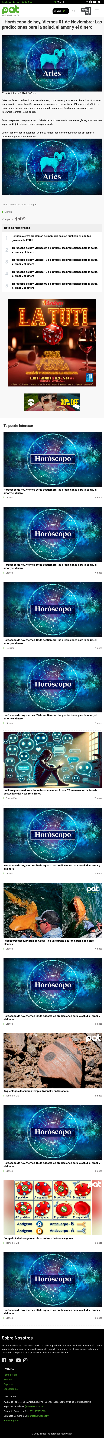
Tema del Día (12, 1095)
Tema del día (10, 1374)
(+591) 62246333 (34, 1406)
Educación (11, 798)
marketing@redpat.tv (38, 1416)
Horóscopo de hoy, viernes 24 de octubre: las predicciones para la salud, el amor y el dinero (55, 250)
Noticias (10, 648)
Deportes (8, 1384)
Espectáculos (11, 1389)
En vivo (59, 11)
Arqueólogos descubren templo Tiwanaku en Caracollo (36, 1091)
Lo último (6, 2)
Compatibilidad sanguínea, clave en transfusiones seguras (38, 1238)
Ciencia (9, 211)
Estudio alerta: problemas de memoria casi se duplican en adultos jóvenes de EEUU (52, 238)
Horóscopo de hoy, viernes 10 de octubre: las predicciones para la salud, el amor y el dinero (55, 274)
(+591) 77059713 (36, 1411)
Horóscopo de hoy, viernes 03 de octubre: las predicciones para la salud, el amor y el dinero (55, 286)
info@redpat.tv (11, 1420)
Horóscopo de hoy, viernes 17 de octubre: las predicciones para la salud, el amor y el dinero (55, 262)
